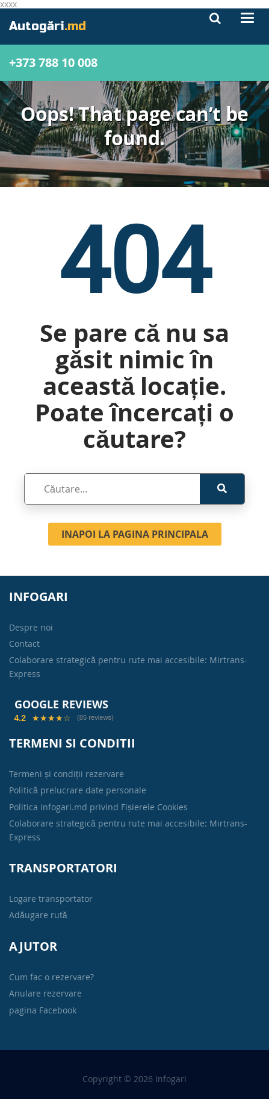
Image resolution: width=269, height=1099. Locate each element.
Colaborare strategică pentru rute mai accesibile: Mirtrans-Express (128, 666)
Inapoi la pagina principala (134, 534)
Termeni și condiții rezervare (66, 773)
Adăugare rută (38, 915)
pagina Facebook (42, 1010)
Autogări (47, 26)
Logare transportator (51, 898)
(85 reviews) (95, 717)
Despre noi (31, 627)
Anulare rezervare (45, 993)
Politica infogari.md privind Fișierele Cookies (98, 807)
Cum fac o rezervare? (51, 977)
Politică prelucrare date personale (77, 790)
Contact (24, 643)
